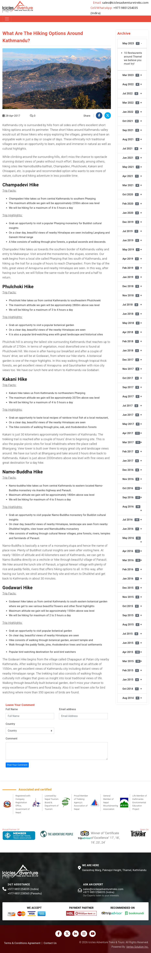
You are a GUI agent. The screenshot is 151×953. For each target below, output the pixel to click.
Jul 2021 (130, 148)
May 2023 (131, 43)
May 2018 (131, 323)
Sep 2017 (131, 387)
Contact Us (50, 943)
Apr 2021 (131, 176)
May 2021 (131, 166)
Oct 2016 (131, 488)
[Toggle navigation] (6, 19)
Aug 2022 (131, 84)
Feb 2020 (131, 203)
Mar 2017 (131, 442)
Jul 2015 (130, 633)
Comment (11, 738)
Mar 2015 (131, 661)
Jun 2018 (131, 313)
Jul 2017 (130, 405)
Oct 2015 (131, 606)
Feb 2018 (131, 341)
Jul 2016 (131, 519)
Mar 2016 (131, 560)
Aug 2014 (131, 697)
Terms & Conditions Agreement (22, 943)
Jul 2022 (130, 93)
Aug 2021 (131, 139)
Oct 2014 (131, 688)
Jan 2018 (131, 350)
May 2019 (131, 249)
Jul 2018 (130, 304)
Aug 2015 (131, 624)
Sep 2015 (131, 615)
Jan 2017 (131, 460)
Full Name (12, 709)
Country (10, 723)
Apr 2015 (131, 652)
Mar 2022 (131, 102)
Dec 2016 (131, 469)
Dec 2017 (131, 359)
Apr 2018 (131, 332)
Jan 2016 (131, 578)
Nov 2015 (131, 597)
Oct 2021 (131, 121)
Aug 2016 (131, 506)
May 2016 (132, 538)
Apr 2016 (131, 551)
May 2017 (131, 424)
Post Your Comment (17, 765)
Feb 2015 (131, 670)
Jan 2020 (131, 212)
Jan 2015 (131, 679)
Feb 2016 (131, 569)
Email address (67, 709)
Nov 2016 (131, 479)
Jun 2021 (131, 157)
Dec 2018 (131, 286)
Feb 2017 (131, 451)
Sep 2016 (131, 497)
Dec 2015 (131, 587)
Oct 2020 (131, 194)
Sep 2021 (131, 130)
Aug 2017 (131, 396)
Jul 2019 (130, 231)
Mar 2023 (131, 75)
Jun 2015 (131, 642)
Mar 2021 (131, 185)
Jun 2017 (131, 414)
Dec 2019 (131, 222)
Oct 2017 (131, 378)
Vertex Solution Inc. (137, 946)
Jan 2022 (131, 111)
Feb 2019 (131, 267)
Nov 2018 (131, 295)
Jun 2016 (131, 528)
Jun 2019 (131, 240)
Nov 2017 (131, 368)
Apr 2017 (131, 433)
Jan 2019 (131, 277)
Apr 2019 (131, 258)
